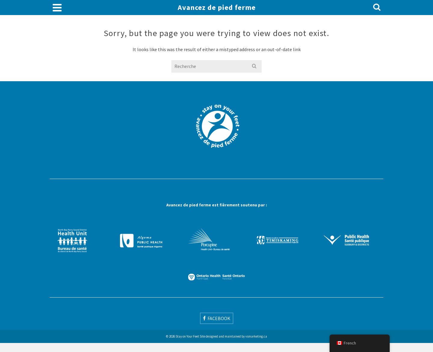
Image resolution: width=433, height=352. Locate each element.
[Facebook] (216, 318)
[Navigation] (57, 7)
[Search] (376, 7)
